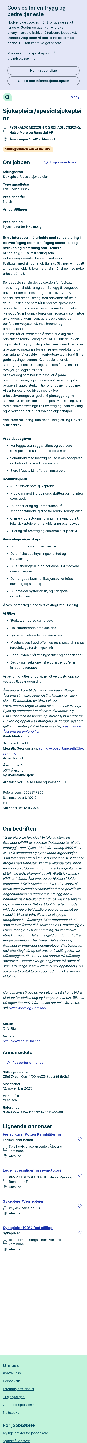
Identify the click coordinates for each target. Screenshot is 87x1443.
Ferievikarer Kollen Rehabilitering (32, 1134)
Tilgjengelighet (14, 1397)
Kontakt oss (12, 1373)
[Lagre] (79, 1139)
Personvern (11, 1381)
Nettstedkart (12, 1413)
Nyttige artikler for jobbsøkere (25, 1433)
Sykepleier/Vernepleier (23, 1201)
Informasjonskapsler (18, 1389)
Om (20, 1404)
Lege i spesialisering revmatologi (32, 1170)
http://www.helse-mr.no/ (21, 1041)
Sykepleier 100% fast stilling (28, 1227)
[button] (25, 1062)
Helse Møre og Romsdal (27, 1008)
